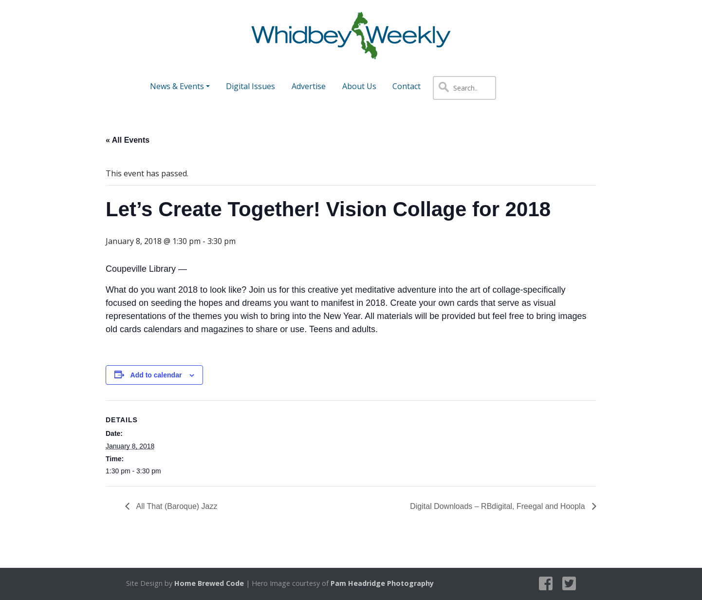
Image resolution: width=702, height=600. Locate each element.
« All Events (127, 140)
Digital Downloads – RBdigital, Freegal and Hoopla (498, 506)
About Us (359, 86)
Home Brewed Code (209, 583)
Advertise (309, 86)
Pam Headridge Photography (382, 583)
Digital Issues (250, 86)
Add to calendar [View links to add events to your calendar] (156, 375)
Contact (406, 86)
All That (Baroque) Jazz (175, 506)
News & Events (177, 86)
